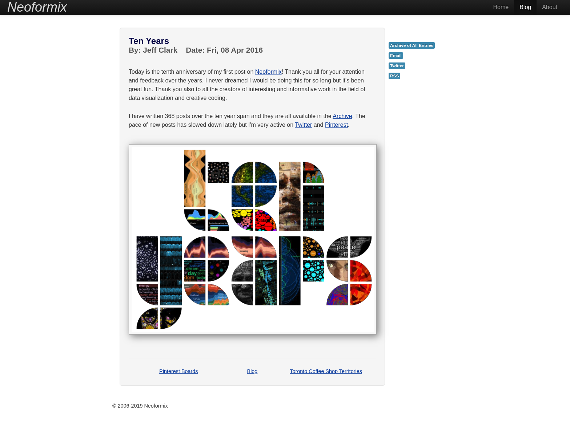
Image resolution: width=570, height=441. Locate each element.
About (549, 7)
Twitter (303, 125)
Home (501, 7)
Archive (342, 116)
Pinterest (336, 125)
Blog (525, 7)
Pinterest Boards (178, 371)
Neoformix (268, 72)
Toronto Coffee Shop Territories (326, 371)
